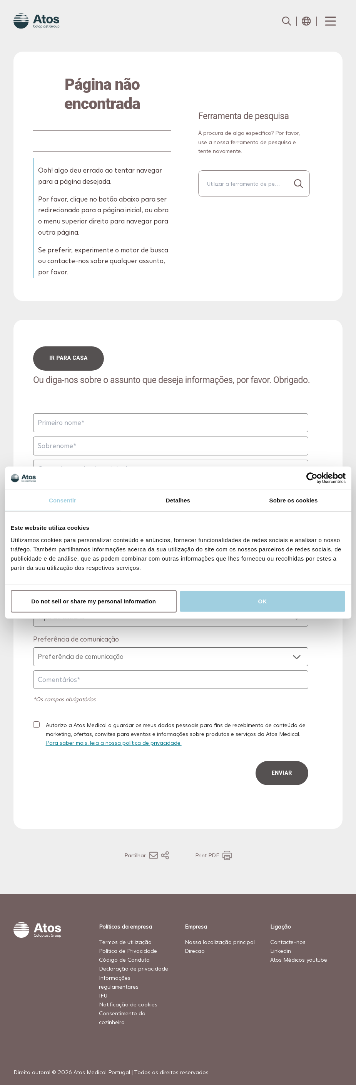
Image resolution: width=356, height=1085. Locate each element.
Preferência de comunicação (76, 639)
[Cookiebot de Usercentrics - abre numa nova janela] (312, 478)
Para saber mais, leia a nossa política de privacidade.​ (114, 742)
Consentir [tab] (62, 500)
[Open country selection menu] (306, 21)
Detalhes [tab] (178, 500)
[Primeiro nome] (170, 422)
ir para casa (69, 358)
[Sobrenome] (170, 446)
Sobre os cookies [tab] (293, 500)
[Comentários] (170, 679)
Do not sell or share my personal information (93, 601)
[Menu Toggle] (330, 21)
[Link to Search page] (286, 21)
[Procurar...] (298, 184)
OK (262, 601)
